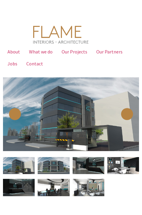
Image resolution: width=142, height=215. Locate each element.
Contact (34, 64)
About (13, 52)
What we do (41, 52)
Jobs (12, 64)
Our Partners (109, 52)
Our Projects (74, 52)
